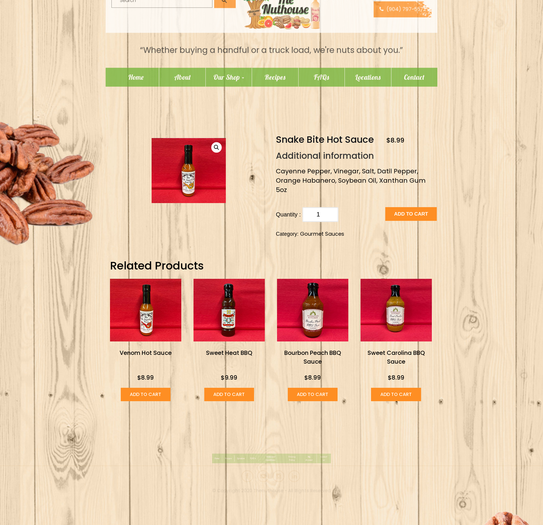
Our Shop (228, 49)
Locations (368, 49)
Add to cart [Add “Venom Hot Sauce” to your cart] (145, 394)
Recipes (275, 49)
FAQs (321, 49)
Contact (414, 49)
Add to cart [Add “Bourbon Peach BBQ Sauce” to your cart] (312, 394)
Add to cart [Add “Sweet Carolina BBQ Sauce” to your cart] (396, 394)
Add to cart (411, 214)
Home (136, 49)
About (182, 49)
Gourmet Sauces (322, 233)
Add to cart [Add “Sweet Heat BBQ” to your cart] (229, 394)
